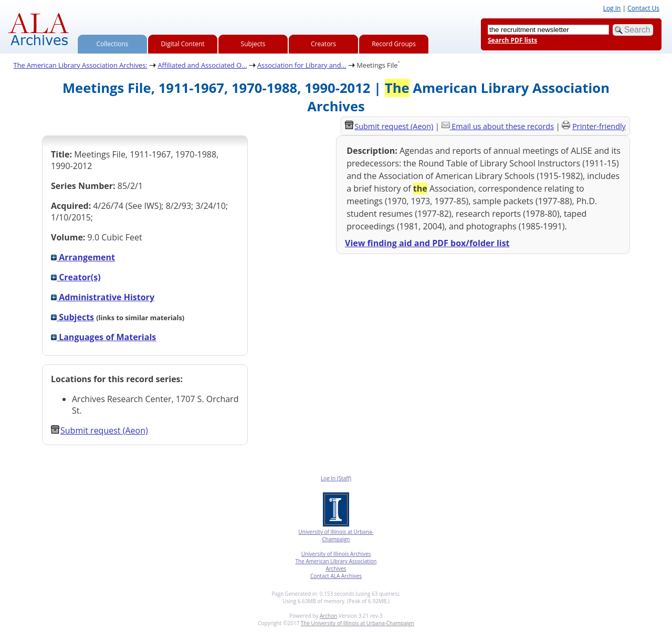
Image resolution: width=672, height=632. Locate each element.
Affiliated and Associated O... (202, 65)
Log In (612, 8)
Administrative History (102, 297)
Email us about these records (503, 126)
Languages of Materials (103, 337)
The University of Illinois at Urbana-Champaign (357, 623)
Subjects (253, 43)
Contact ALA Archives (336, 576)
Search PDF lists (512, 40)
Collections (113, 43)
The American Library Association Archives (336, 564)
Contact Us (643, 8)
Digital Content (182, 43)
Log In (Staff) (336, 478)
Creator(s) (76, 277)
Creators (323, 43)
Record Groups (394, 43)
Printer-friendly (599, 126)
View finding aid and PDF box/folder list (427, 243)
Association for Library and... (301, 65)
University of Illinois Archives (336, 553)
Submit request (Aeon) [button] (99, 430)
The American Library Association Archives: (81, 65)
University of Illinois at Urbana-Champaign (335, 535)
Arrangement (83, 257)
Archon (328, 615)
